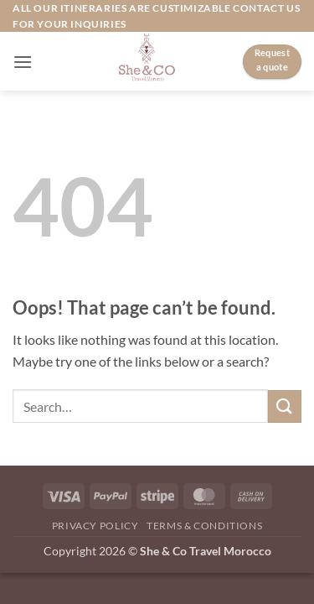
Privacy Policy (95, 525)
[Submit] (284, 406)
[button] (23, 61)
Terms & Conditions (204, 525)
